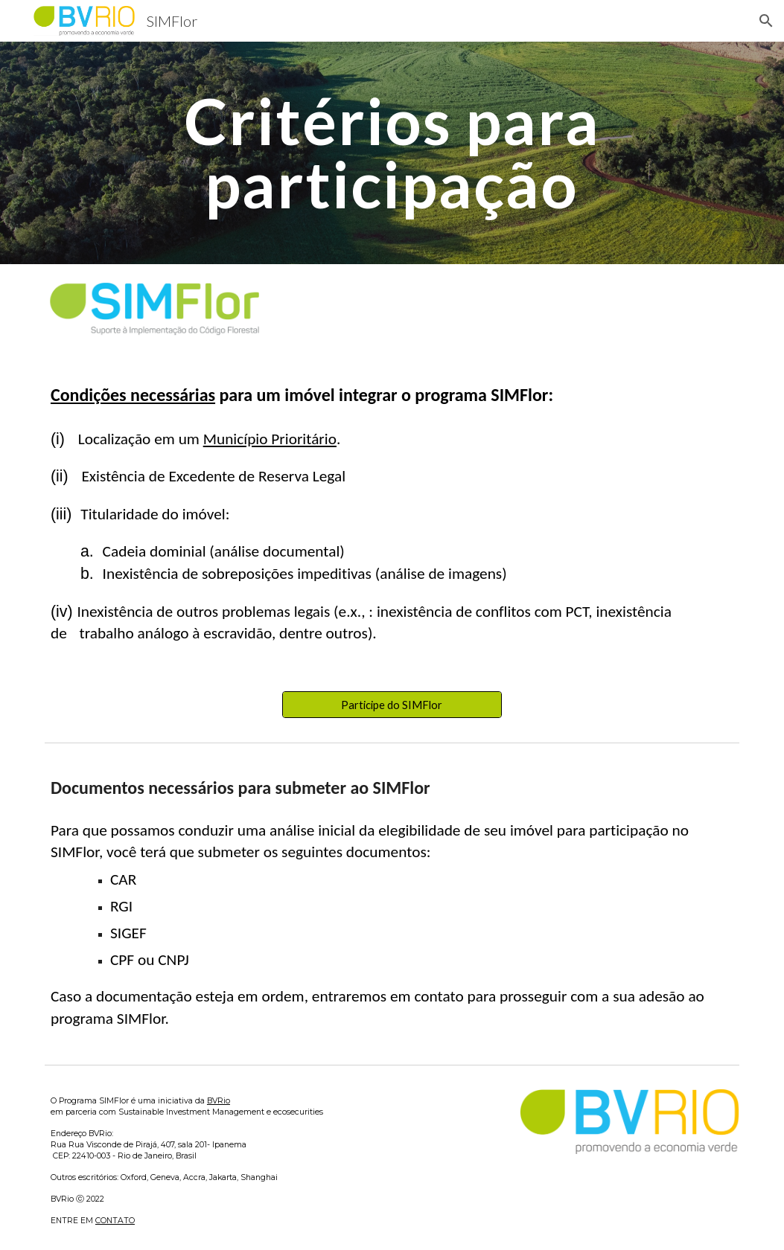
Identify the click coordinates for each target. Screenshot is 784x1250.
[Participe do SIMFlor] (392, 705)
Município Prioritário (270, 439)
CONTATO (115, 1220)
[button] (766, 21)
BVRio (218, 1101)
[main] (391, 152)
